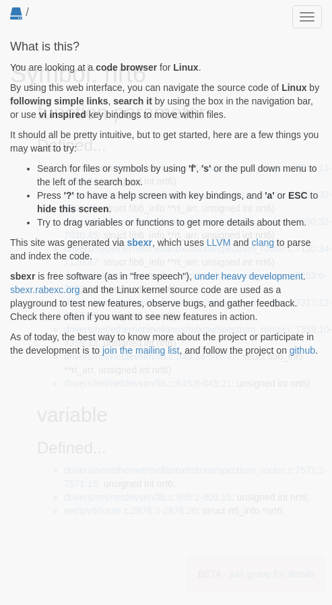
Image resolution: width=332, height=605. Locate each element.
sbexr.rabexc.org (45, 289)
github (302, 350)
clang (263, 242)
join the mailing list (140, 350)
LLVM (219, 242)
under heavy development (249, 276)
